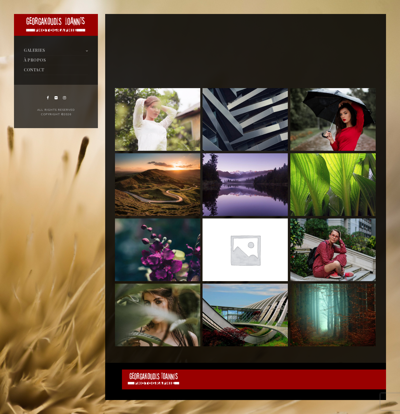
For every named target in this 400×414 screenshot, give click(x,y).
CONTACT (34, 69)
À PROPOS (35, 60)
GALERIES (34, 50)
